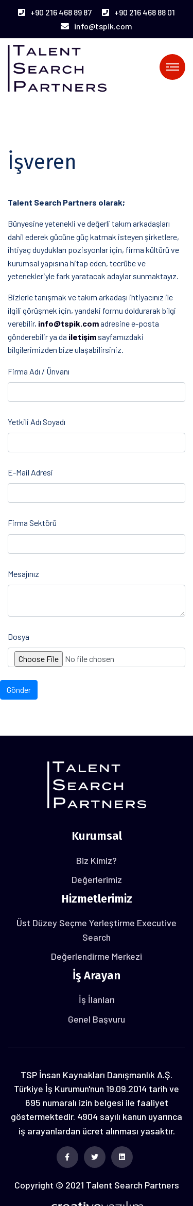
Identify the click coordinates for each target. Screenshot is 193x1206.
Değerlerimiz (97, 879)
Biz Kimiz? (96, 860)
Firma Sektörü (32, 523)
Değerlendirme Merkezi (96, 956)
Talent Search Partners (132, 1185)
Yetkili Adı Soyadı (36, 422)
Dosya (18, 636)
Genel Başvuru (96, 1019)
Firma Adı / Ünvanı (38, 371)
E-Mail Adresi (30, 472)
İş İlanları (97, 999)
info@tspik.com (96, 26)
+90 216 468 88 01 (138, 12)
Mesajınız (23, 574)
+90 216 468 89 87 (55, 12)
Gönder (19, 689)
